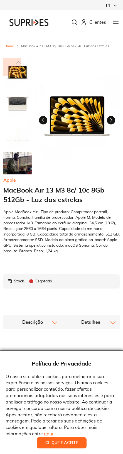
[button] (111, 5)
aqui (48, 434)
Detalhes (90, 349)
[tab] (32, 350)
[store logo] (28, 22)
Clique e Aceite (61, 443)
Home (9, 46)
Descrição (32, 349)
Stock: (19, 309)
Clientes (93, 22)
